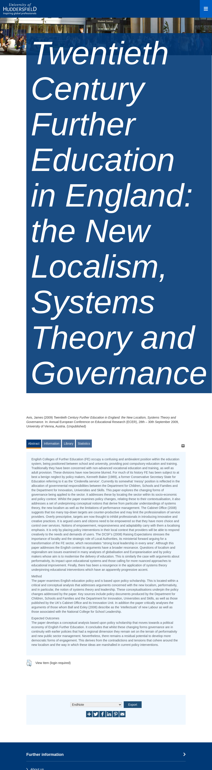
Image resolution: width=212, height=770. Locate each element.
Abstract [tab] (33, 443)
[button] (28, 663)
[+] (183, 445)
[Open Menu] (206, 9)
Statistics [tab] (84, 443)
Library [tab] (68, 443)
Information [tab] (51, 443)
